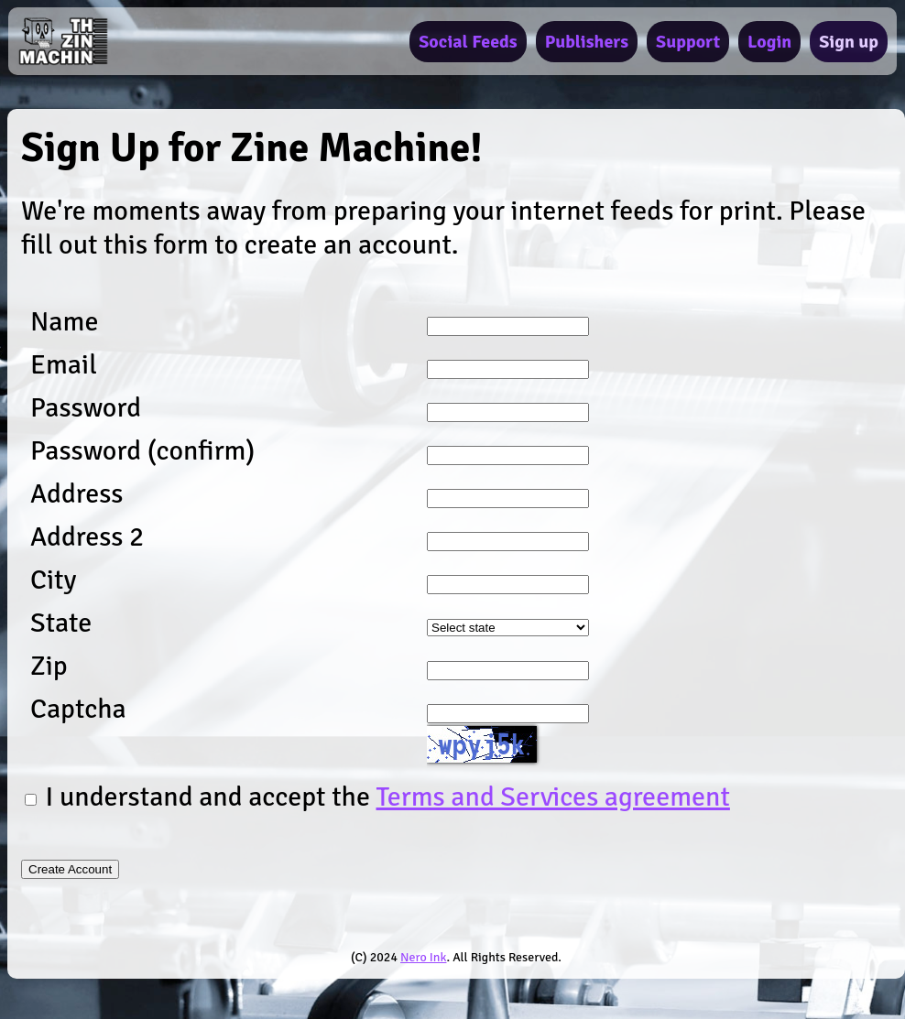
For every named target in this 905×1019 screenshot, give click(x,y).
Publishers (586, 41)
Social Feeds (468, 41)
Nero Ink (423, 957)
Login (769, 41)
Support (688, 41)
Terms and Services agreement (553, 797)
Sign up (848, 41)
